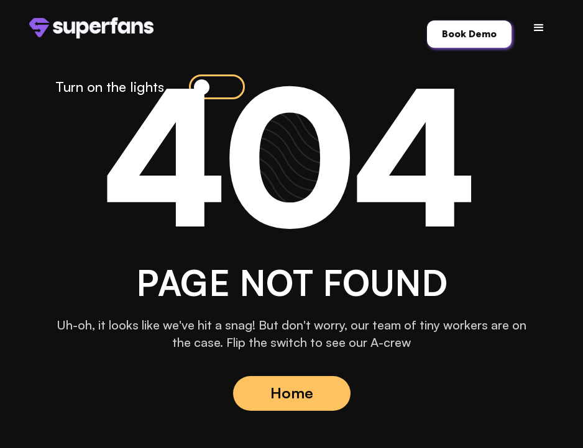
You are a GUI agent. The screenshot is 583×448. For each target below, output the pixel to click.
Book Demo (469, 34)
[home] (91, 28)
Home (291, 392)
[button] (539, 28)
